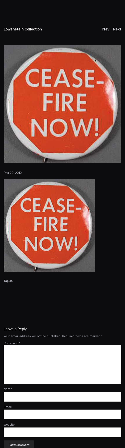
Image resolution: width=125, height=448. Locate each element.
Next (117, 29)
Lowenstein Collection (23, 29)
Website (9, 424)
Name (8, 389)
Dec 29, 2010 (13, 173)
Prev (105, 29)
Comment (12, 343)
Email (8, 407)
